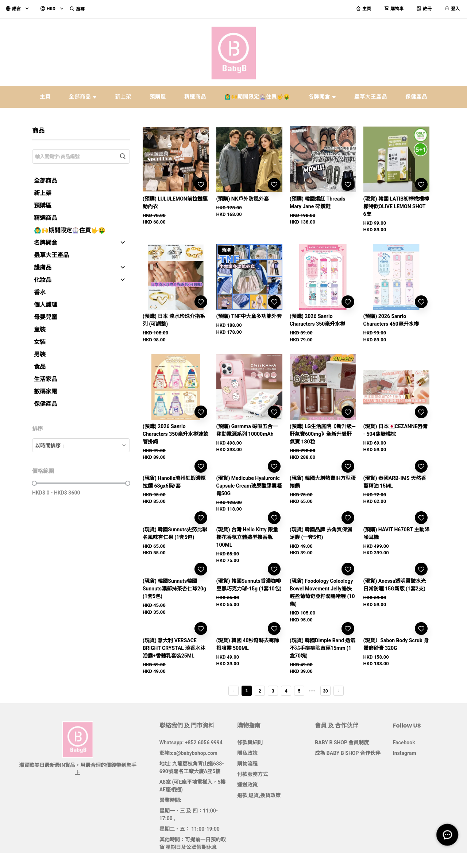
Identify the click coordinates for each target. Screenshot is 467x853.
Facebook (404, 742)
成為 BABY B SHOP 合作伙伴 (348, 753)
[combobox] (81, 445)
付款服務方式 (252, 774)
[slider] (34, 483)
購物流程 (247, 764)
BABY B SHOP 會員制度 (342, 742)
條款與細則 (250, 742)
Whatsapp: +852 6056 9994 (191, 742)
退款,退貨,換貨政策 (259, 795)
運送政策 (247, 785)
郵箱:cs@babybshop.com (188, 753)
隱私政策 (247, 753)
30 (325, 691)
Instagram (404, 753)
